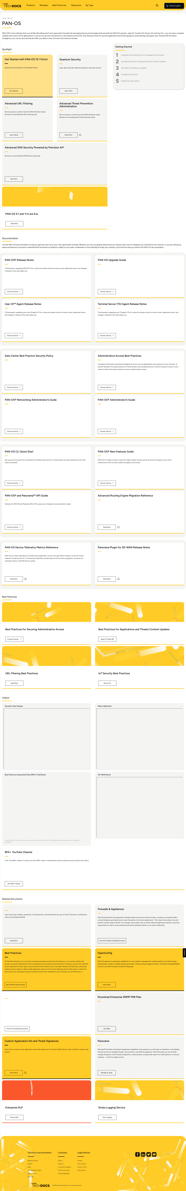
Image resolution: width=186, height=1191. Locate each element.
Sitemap (33, 1177)
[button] (14, 90)
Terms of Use (84, 1167)
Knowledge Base (66, 1173)
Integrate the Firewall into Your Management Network (142, 55)
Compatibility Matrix (37, 1170)
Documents (84, 1170)
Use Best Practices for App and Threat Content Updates (143, 61)
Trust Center (84, 1164)
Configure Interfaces (129, 74)
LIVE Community (66, 1170)
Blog (31, 1167)
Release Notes (35, 1160)
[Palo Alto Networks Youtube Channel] (151, 1156)
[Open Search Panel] (157, 5)
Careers (63, 1164)
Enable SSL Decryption (130, 81)
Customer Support (67, 1167)
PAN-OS (10, 18)
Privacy (82, 1160)
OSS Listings (34, 1173)
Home (4, 18)
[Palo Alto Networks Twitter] (146, 1156)
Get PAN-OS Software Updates (134, 68)
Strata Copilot (173, 5)
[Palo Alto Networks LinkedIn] (140, 1156)
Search (32, 1164)
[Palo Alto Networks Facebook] (135, 1156)
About (63, 1160)
